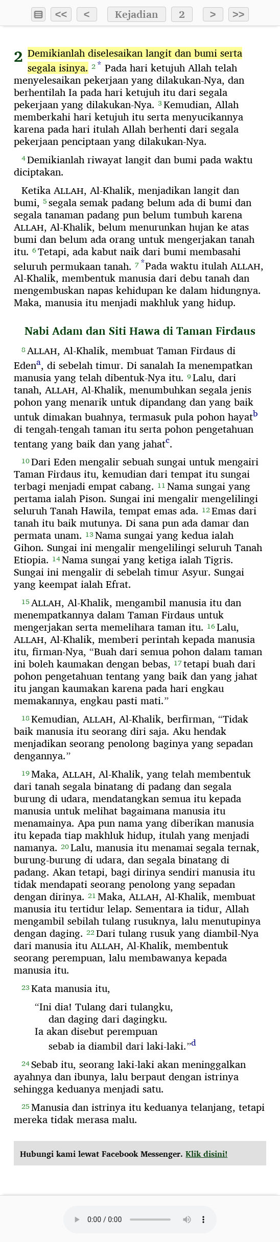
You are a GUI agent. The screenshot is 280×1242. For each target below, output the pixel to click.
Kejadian (137, 14)
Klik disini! (206, 1154)
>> (238, 14)
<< (60, 14)
